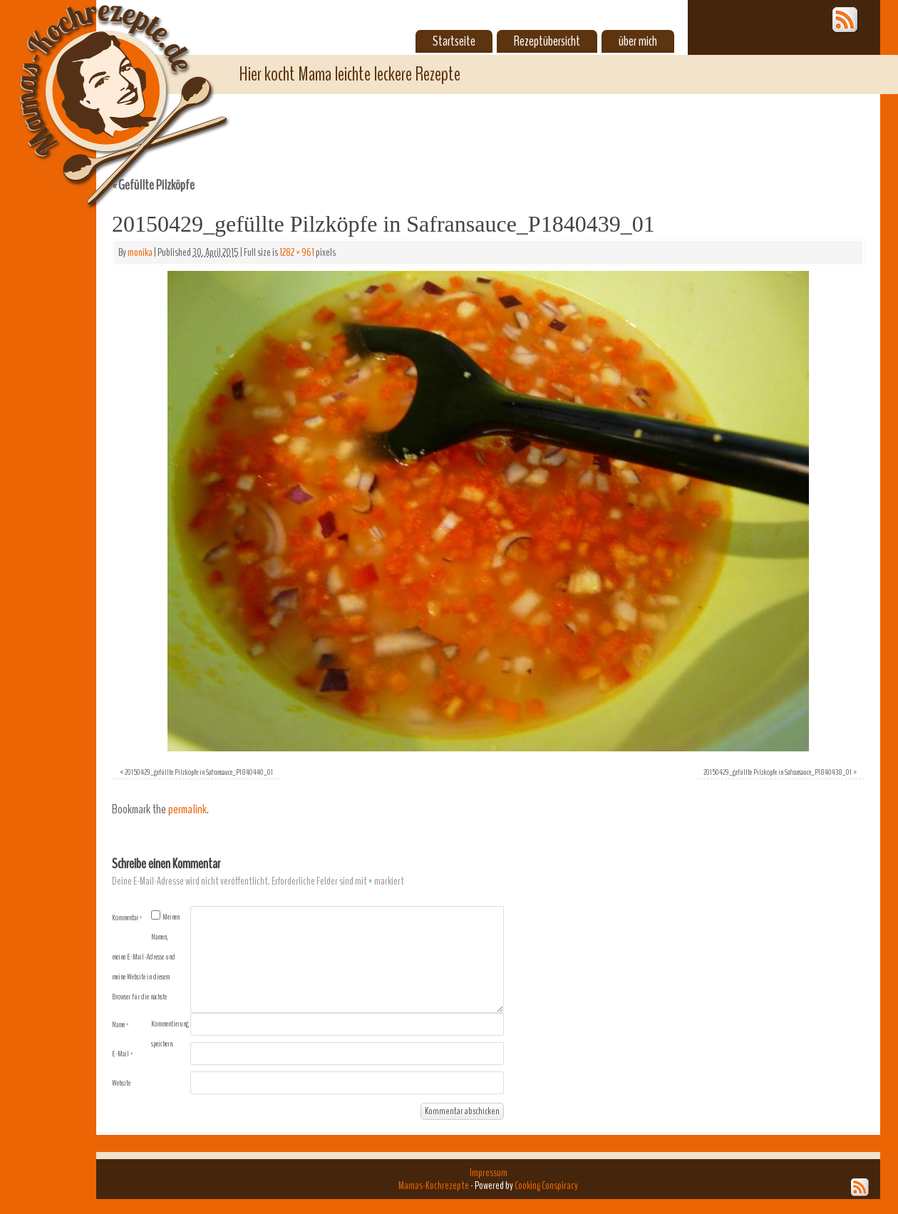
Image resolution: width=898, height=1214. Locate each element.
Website (121, 1083)
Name (120, 1024)
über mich (638, 41)
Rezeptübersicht (547, 41)
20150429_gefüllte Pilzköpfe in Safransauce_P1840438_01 (777, 772)
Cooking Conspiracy (546, 1185)
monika (140, 252)
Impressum (488, 1172)
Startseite (454, 41)
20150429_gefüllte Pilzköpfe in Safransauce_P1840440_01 (199, 772)
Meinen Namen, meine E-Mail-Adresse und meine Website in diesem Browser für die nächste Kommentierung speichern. (150, 980)
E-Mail (122, 1053)
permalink (187, 809)
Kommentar (127, 917)
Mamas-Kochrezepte (103, 89)
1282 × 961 (296, 252)
